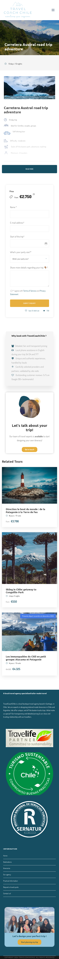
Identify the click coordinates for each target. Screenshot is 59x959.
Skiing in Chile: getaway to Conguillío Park (21, 591)
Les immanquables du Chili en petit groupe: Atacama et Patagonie (26, 658)
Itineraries (6, 868)
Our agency (7, 874)
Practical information (10, 881)
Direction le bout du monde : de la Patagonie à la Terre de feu (25, 511)
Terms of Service (29, 290)
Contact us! (7, 893)
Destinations (7, 862)
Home (5, 856)
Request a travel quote (10, 887)
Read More (29, 169)
